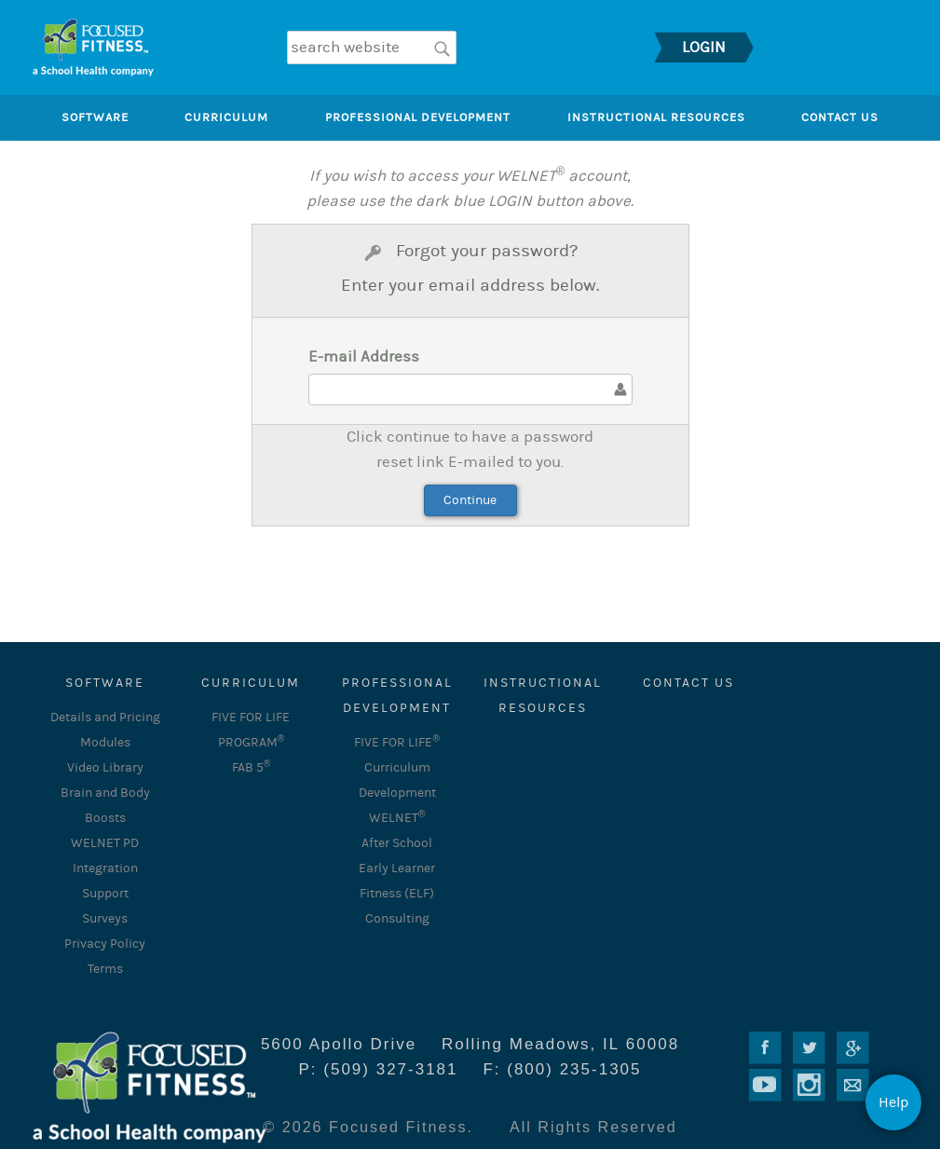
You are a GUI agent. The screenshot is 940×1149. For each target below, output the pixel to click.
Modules (105, 742)
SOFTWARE (104, 683)
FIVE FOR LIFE (397, 742)
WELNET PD (105, 843)
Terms (105, 969)
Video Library (105, 767)
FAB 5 (251, 767)
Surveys (105, 918)
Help (894, 1102)
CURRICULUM (250, 683)
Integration (105, 868)
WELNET (397, 818)
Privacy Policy (104, 944)
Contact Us (688, 683)
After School (396, 843)
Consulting (397, 918)
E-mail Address (363, 357)
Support (105, 893)
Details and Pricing (105, 717)
